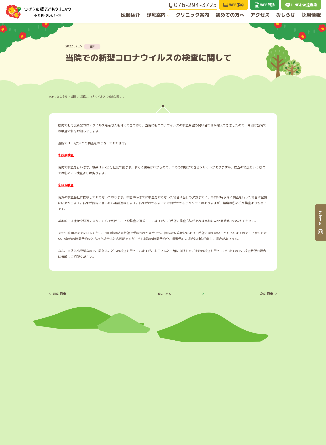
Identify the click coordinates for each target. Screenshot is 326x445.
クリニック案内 (191, 15)
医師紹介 (128, 15)
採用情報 (314, 15)
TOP (51, 96)
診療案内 (155, 15)
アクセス (259, 15)
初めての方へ (228, 15)
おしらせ (286, 15)
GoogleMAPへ (267, 387)
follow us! (320, 218)
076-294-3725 (193, 5)
